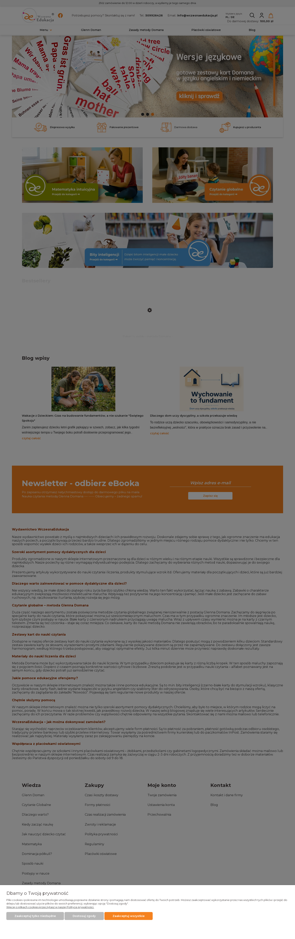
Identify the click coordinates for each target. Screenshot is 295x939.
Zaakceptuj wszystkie (129, 916)
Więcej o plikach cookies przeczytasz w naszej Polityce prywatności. (50, 907)
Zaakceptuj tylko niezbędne (35, 916)
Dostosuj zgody (84, 916)
